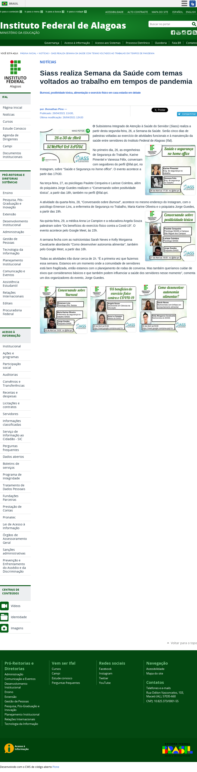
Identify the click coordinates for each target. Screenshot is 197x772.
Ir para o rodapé (77, 11)
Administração (14, 674)
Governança (51, 43)
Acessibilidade (114, 12)
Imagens (17, 628)
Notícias (44, 53)
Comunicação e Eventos (20, 679)
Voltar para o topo (184, 643)
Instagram (184, 32)
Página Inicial (28, 53)
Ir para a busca (55, 11)
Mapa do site (160, 12)
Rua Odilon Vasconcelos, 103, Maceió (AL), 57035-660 (165, 694)
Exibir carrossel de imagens (80, 130)
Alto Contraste (138, 12)
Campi (56, 673)
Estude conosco (62, 678)
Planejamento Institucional (22, 714)
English (191, 12)
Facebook (173, 32)
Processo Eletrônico (138, 43)
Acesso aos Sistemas (108, 43)
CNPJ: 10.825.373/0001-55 (162, 701)
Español (177, 12)
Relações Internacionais (20, 719)
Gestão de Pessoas (17, 701)
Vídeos (15, 606)
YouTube (178, 32)
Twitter (189, 32)
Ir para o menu (34, 11)
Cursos (56, 669)
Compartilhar (189, 113)
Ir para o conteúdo (11, 11)
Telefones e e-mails (158, 688)
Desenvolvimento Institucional (16, 685)
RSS (195, 32)
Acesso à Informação (77, 43)
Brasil (13, 3)
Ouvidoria (161, 43)
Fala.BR (176, 43)
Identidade (19, 617)
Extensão (11, 697)
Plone (55, 767)
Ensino (9, 692)
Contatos (191, 43)
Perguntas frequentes (66, 683)
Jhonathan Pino (54, 109)
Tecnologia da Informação (21, 724)
